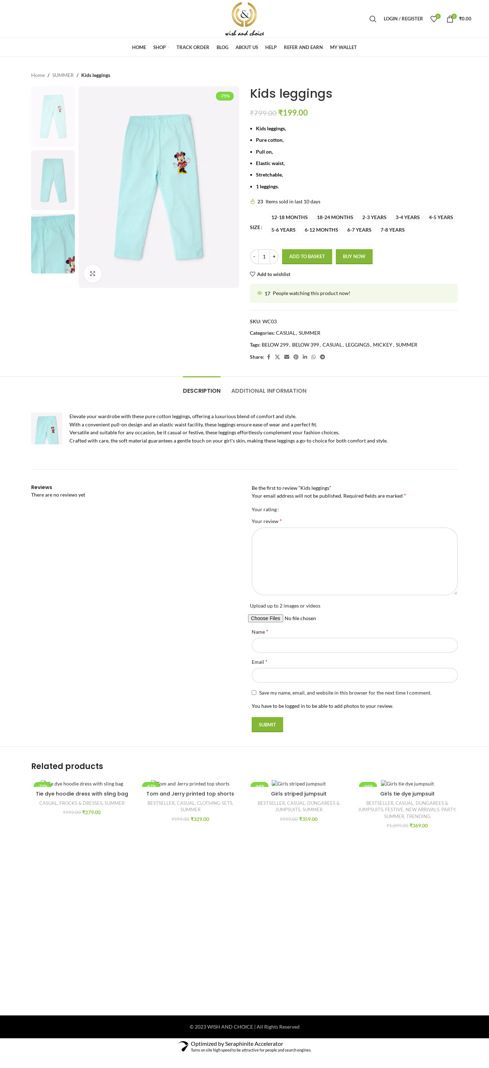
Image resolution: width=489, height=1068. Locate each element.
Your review (267, 520)
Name (260, 631)
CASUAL (285, 333)
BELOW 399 (305, 345)
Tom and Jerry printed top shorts (190, 793)
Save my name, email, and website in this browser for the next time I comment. (345, 693)
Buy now (354, 257)
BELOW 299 (275, 345)
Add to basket (307, 257)
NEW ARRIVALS (422, 809)
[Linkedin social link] (305, 357)
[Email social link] (286, 357)
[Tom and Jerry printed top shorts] (190, 783)
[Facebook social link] (268, 357)
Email (259, 661)
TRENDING (418, 816)
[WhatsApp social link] (313, 357)
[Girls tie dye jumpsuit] (407, 783)
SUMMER (63, 75)
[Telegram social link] (322, 357)
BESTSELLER (161, 803)
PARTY (448, 809)
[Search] (373, 19)
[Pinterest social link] (296, 357)
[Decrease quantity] (254, 256)
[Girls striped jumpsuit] (298, 783)
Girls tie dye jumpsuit (407, 793)
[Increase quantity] (274, 256)
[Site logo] (244, 18)
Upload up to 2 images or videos (285, 606)
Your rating (264, 509)
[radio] (290, 217)
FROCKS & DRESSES (80, 803)
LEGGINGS (357, 345)
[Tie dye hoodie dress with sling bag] (81, 783)
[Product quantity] (264, 256)
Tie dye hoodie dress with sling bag (82, 793)
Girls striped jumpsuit (298, 793)
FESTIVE (394, 809)
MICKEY (382, 345)
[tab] (202, 387)
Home (38, 75)
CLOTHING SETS (214, 803)
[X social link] (277, 357)
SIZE (255, 227)
